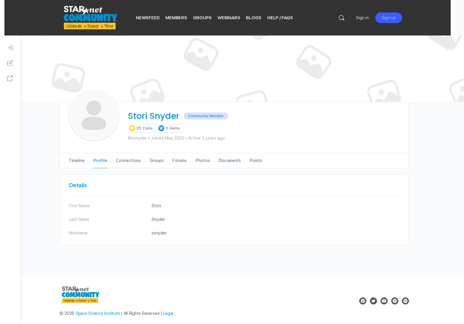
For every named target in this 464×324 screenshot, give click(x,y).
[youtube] (391, 300)
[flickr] (413, 300)
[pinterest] (402, 300)
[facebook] (370, 300)
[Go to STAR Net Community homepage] (104, 17)
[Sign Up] (10, 63)
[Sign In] (10, 48)
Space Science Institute (105, 313)
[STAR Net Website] (10, 79)
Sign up (403, 17)
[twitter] (381, 300)
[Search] (356, 17)
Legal (176, 313)
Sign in (376, 17)
